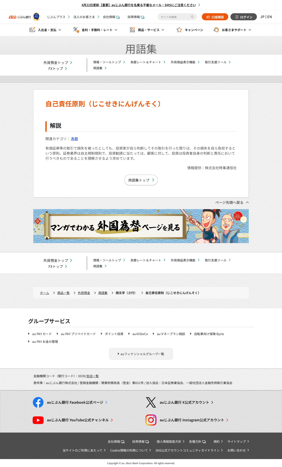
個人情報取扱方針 (169, 441)
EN (269, 16)
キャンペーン (194, 30)
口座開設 (218, 17)
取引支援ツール (215, 62)
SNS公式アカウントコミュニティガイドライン (188, 450)
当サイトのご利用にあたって (82, 450)
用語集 (97, 68)
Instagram (192, 419)
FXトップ (55, 68)
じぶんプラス (56, 17)
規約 (216, 441)
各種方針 (197, 441)
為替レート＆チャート (145, 62)
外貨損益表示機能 (183, 62)
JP (262, 16)
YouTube (78, 419)
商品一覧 (63, 293)
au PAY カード (42, 334)
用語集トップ (138, 180)
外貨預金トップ (55, 62)
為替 (74, 138)
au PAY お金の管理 (45, 341)
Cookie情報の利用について (129, 450)
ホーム (44, 293)
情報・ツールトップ (107, 62)
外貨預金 (84, 293)
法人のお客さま (84, 17)
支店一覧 (92, 376)
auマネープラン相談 (171, 334)
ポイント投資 (114, 334)
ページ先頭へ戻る (229, 202)
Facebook (75, 402)
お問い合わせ (236, 450)
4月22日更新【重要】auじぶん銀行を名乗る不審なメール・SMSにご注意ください (139, 5)
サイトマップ (236, 441)
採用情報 (136, 17)
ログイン (246, 17)
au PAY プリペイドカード (78, 334)
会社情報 (111, 17)
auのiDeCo (140, 334)
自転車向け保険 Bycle (209, 334)
